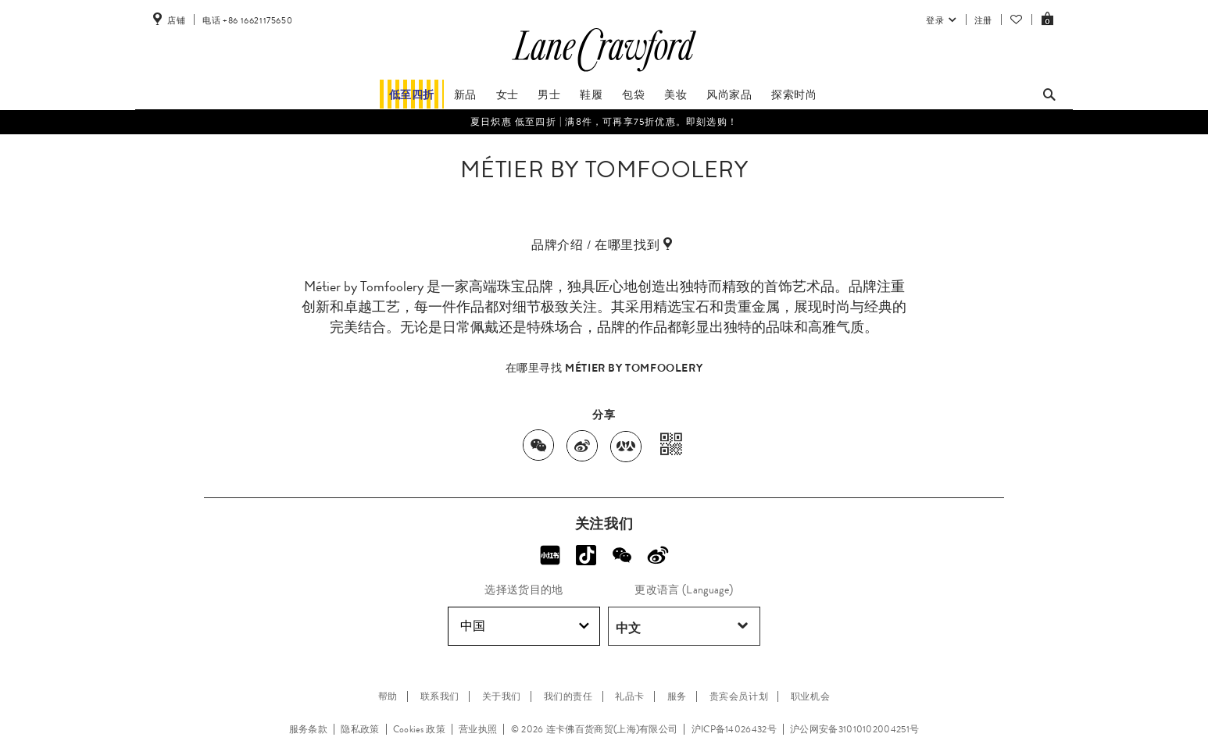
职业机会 (810, 696)
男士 (549, 94)
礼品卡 (630, 696)
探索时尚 (794, 94)
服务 (677, 696)
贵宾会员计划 (739, 696)
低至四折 (411, 94)
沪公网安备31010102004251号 (854, 729)
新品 (465, 94)
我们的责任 (568, 696)
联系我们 (439, 696)
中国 (524, 626)
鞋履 (591, 94)
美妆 (675, 94)
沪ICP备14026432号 (734, 729)
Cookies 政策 (419, 729)
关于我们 (501, 696)
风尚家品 (729, 94)
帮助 (388, 696)
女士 (507, 94)
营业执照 (478, 729)
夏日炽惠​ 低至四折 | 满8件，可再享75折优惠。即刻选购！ (604, 122)
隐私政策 (360, 729)
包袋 (633, 94)
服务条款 (308, 729)
